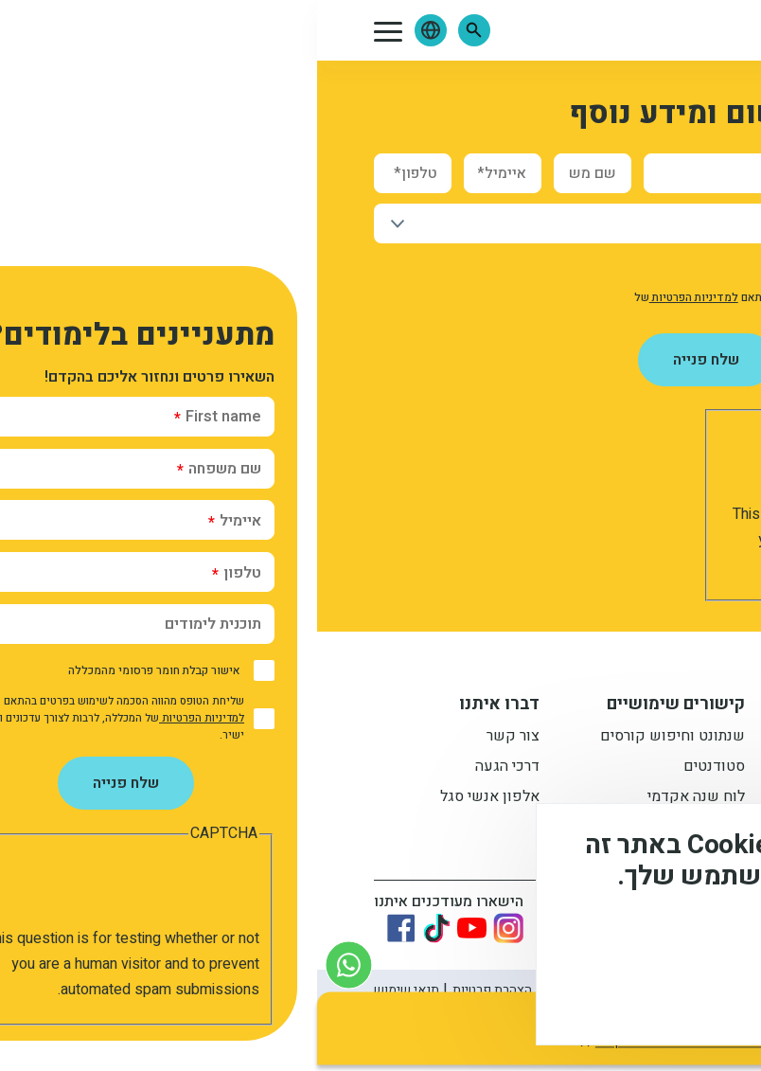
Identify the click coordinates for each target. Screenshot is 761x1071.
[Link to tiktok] (119, 928)
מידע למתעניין (583, 706)
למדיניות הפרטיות (376, 297)
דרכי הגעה (190, 768)
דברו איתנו (182, 706)
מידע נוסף (683, 942)
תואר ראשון (602, 737)
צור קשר (195, 737)
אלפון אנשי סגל (172, 798)
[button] (157, 30)
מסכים (660, 996)
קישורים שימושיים (359, 706)
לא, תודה (551, 996)
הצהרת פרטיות (175, 990)
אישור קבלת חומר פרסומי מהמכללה (588, 268)
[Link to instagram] (191, 928)
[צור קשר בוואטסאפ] (32, 964)
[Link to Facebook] (84, 928)
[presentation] (545, 465)
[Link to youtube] (154, 927)
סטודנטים (397, 768)
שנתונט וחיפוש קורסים (355, 737)
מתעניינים (607, 768)
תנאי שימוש (89, 990)
